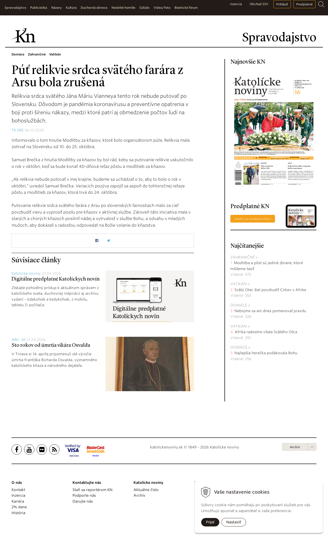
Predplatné (304, 4)
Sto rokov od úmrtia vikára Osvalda (51, 345)
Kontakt (18, 490)
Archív (295, 447)
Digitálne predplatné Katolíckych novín (55, 279)
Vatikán (238, 284)
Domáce (238, 305)
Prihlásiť (282, 4)
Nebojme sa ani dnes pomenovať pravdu (270, 311)
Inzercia (236, 4)
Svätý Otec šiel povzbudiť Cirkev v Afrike (270, 290)
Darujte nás (83, 501)
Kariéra (18, 501)
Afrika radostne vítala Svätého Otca (266, 332)
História (18, 513)
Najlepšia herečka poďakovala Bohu (266, 353)
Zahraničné (242, 257)
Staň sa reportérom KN (92, 490)
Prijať (210, 522)
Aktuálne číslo (146, 490)
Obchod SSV (259, 4)
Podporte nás (84, 495)
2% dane (19, 507)
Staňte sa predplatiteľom (252, 219)
